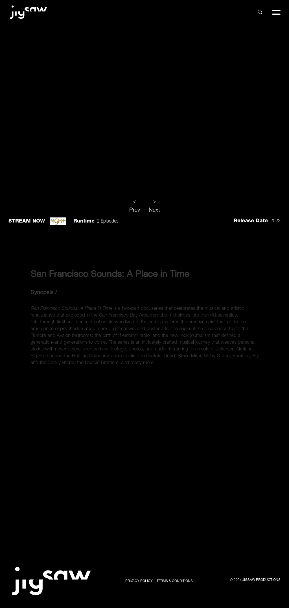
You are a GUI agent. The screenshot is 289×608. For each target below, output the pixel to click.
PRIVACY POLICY (139, 581)
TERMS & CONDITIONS (175, 581)
